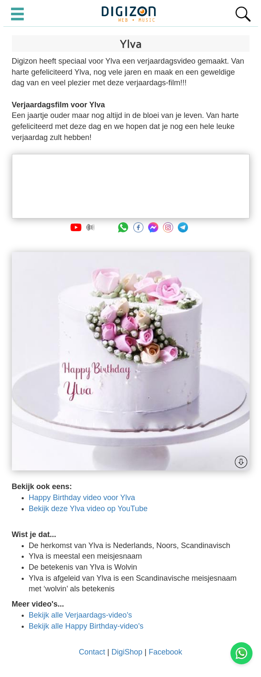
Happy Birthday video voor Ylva (82, 497)
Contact (92, 652)
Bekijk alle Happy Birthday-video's (86, 626)
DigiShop (126, 652)
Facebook (165, 652)
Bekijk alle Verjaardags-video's (80, 615)
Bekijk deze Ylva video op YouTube (88, 508)
